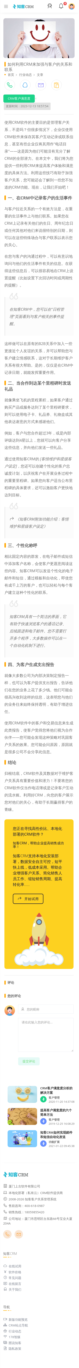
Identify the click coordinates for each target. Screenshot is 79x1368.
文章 (40, 74)
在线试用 (12, 1266)
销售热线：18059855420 (23, 1212)
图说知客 (12, 1343)
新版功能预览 (15, 1319)
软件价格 (12, 1272)
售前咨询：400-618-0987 (23, 1206)
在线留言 (12, 1284)
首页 (11, 74)
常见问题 (12, 1278)
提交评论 (29, 1061)
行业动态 (25, 74)
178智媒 (11, 1337)
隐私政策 (12, 1348)
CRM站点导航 (15, 1325)
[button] (50, 6)
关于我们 (12, 1289)
